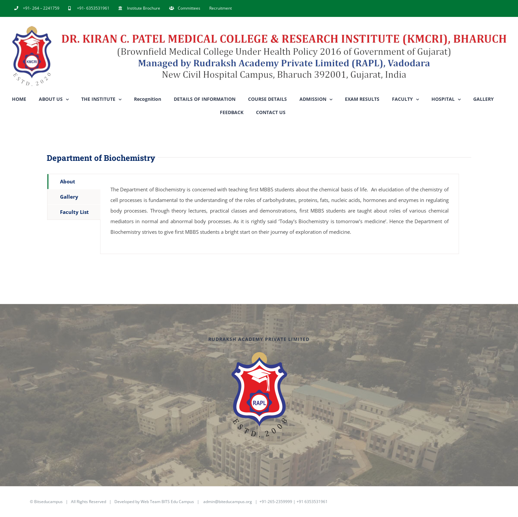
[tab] (73, 181)
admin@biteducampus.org (227, 501)
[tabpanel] (279, 214)
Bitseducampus (48, 501)
